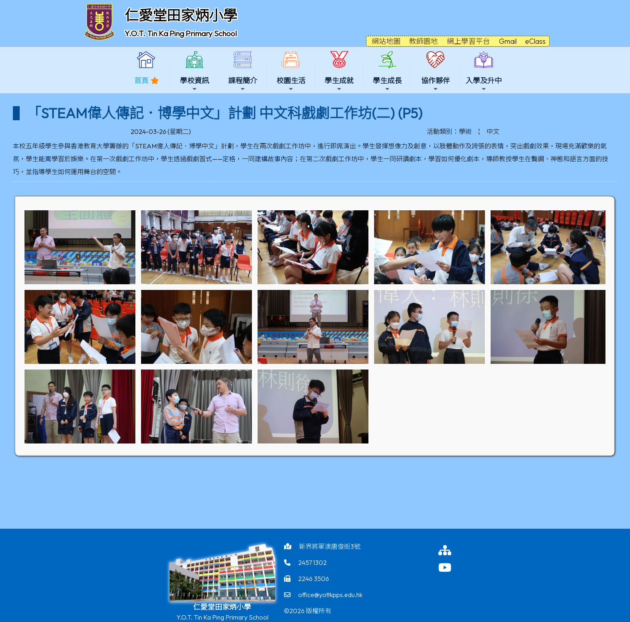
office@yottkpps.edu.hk (330, 595)
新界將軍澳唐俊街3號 (329, 546)
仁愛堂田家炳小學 (181, 15)
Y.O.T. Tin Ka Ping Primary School (181, 33)
